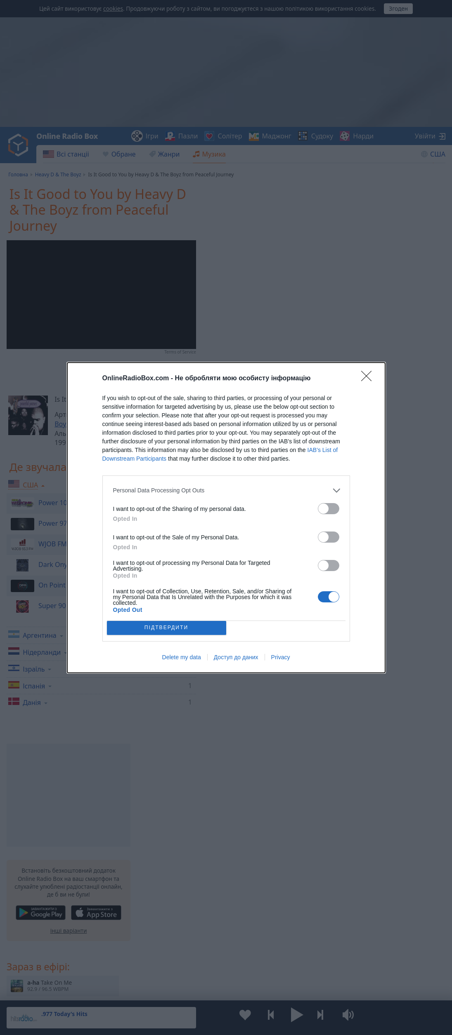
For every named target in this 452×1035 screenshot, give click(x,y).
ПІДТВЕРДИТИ (166, 628)
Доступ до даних (236, 657)
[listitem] (226, 490)
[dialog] (226, 518)
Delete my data (181, 657)
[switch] (328, 508)
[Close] (369, 378)
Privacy (280, 657)
